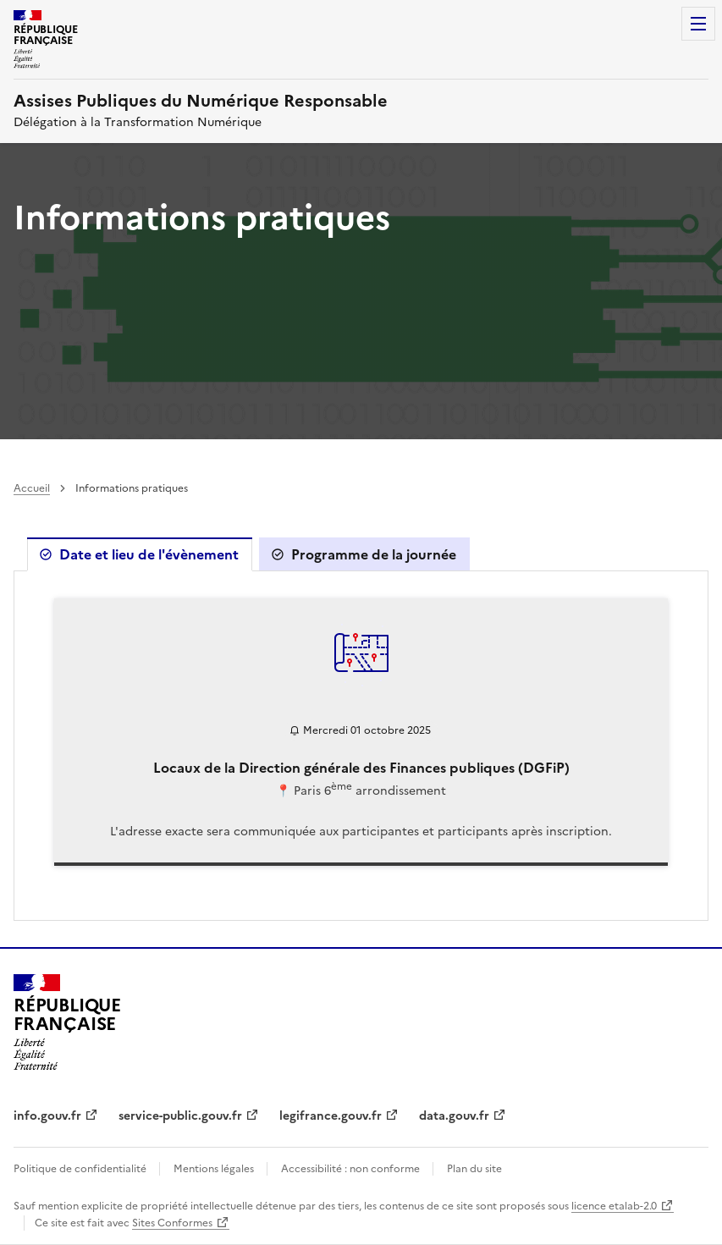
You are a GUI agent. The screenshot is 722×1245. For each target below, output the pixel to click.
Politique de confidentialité (81, 1168)
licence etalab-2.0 (614, 1206)
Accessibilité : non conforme (351, 1168)
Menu (698, 24)
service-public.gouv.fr (180, 1116)
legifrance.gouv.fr (330, 1116)
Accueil (32, 488)
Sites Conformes (172, 1223)
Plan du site (474, 1168)
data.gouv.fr (454, 1116)
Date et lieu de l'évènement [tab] (149, 554)
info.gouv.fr (47, 1116)
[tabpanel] (361, 745)
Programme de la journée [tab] (373, 554)
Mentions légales (215, 1168)
